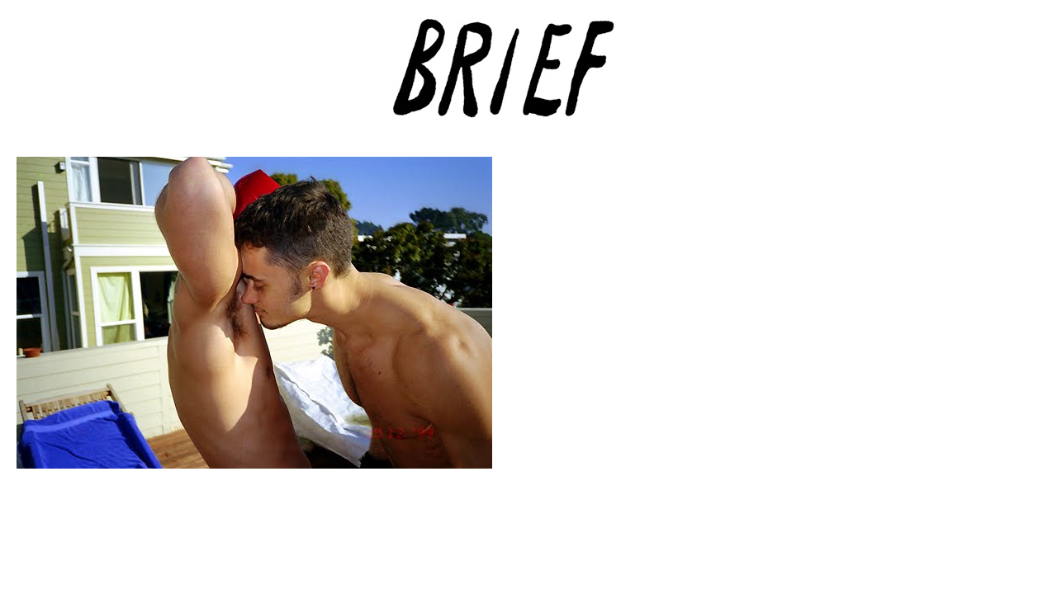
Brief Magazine (528, 78)
